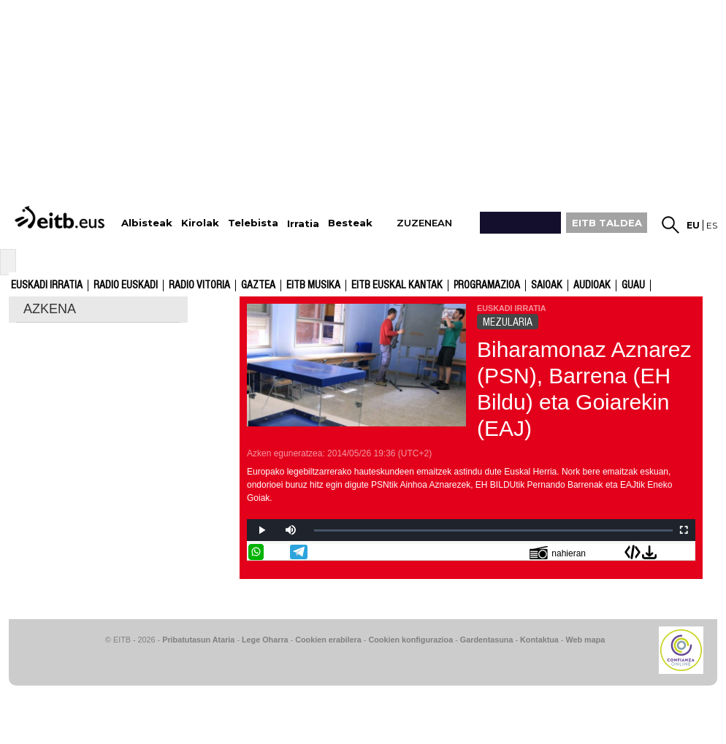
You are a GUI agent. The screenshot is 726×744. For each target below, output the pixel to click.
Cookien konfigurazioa (410, 639)
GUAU (633, 285)
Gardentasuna (486, 639)
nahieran (558, 552)
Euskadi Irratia (47, 285)
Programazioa (487, 285)
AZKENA (49, 309)
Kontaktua (539, 639)
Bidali (686, 552)
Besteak (350, 223)
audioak (592, 285)
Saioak (546, 285)
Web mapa (585, 639)
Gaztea (258, 285)
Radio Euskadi (125, 285)
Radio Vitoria (199, 285)
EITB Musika (313, 285)
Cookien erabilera (328, 639)
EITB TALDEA (607, 223)
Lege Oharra (265, 639)
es (711, 225)
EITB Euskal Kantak (397, 285)
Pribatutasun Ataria (198, 639)
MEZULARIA (507, 322)
